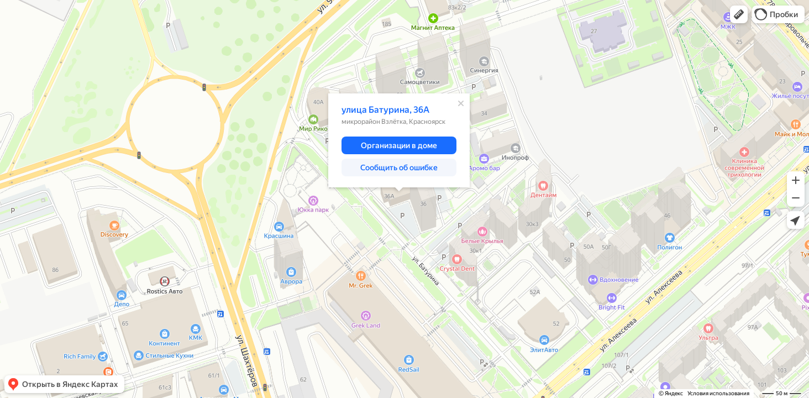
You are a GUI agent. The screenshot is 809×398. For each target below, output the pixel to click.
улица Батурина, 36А (385, 109)
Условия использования (718, 393)
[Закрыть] (460, 103)
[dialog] (399, 140)
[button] (739, 14)
